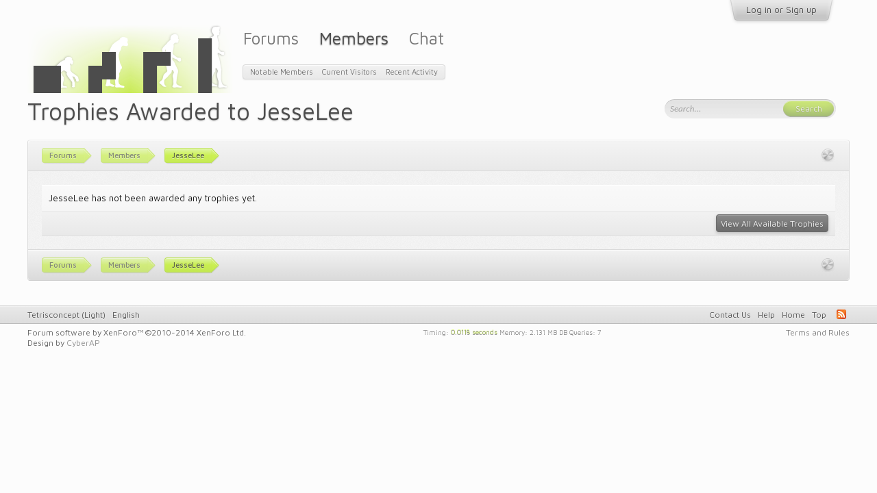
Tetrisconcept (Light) (66, 314)
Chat (426, 38)
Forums (271, 38)
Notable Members (281, 71)
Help (766, 314)
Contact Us (730, 314)
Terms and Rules (818, 332)
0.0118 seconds (474, 331)
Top (819, 314)
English (126, 314)
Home (793, 314)
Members (353, 38)
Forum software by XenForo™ (136, 332)
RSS (841, 314)
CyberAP (83, 343)
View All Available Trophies (772, 223)
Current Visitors (349, 71)
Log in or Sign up (781, 9)
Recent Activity (412, 71)
